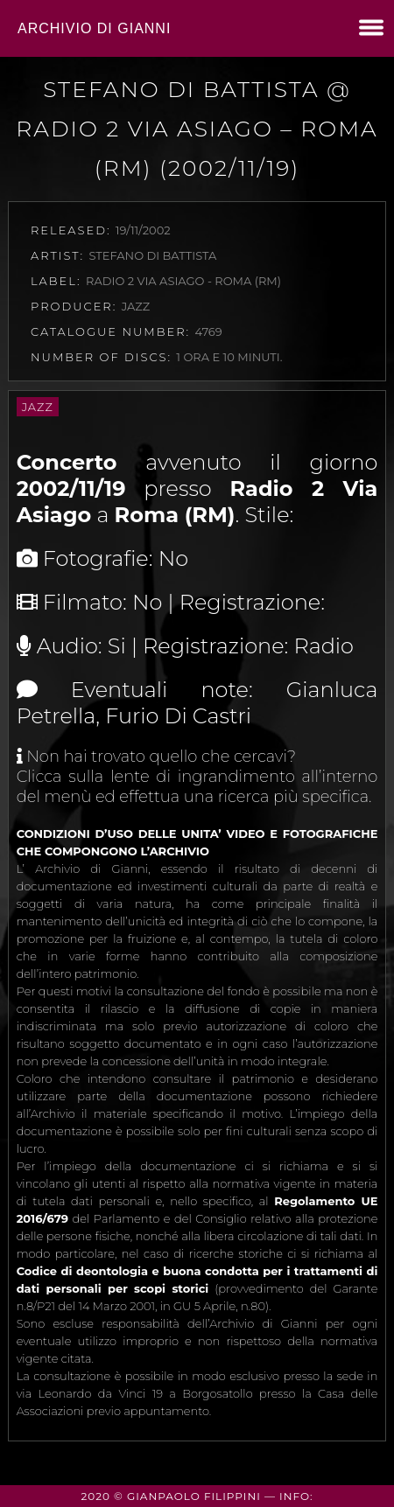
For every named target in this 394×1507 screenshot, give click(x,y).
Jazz (37, 407)
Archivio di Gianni (94, 28)
